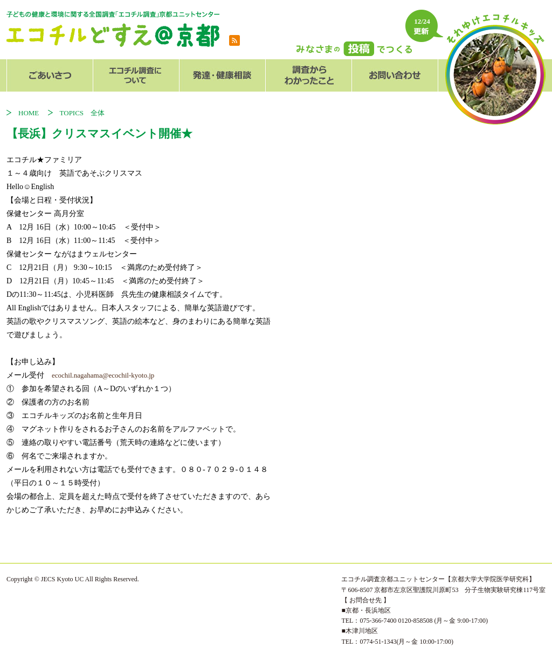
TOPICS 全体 (82, 113)
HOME (32, 113)
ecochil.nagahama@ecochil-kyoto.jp (103, 375)
